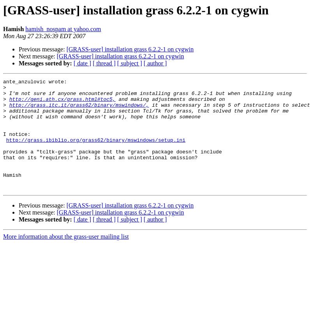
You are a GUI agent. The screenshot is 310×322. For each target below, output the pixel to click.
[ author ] (155, 63)
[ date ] (82, 63)
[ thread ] (104, 63)
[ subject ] (129, 63)
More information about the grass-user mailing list (66, 258)
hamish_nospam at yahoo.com (63, 29)
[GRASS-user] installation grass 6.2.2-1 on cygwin (130, 49)
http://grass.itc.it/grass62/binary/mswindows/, (79, 110)
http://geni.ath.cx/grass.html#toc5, (62, 103)
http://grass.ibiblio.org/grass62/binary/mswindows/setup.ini (95, 152)
